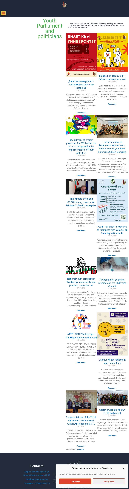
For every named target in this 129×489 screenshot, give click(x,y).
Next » (81, 449)
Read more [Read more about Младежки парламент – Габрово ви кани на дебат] (112, 104)
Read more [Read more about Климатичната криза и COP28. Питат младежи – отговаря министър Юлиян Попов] (81, 230)
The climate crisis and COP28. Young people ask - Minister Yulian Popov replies (81, 202)
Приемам (75, 481)
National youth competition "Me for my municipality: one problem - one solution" (81, 282)
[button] (123, 468)
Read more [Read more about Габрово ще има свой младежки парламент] (112, 435)
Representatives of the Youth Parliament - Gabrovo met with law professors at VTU (81, 420)
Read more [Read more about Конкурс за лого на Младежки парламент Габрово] (112, 388)
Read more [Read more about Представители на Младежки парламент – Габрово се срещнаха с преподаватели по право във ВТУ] (81, 446)
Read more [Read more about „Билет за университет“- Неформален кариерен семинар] (81, 113)
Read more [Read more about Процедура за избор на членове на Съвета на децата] (112, 308)
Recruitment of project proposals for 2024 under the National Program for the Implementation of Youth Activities (81, 147)
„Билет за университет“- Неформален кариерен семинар (81, 84)
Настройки (108, 481)
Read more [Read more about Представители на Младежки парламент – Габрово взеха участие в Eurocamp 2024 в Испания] (112, 177)
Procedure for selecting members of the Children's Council (112, 283)
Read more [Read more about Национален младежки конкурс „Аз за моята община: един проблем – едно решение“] (81, 310)
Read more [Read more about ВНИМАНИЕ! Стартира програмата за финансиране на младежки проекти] (81, 362)
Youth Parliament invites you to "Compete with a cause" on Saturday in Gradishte (112, 230)
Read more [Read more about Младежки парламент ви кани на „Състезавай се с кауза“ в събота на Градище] (112, 255)
